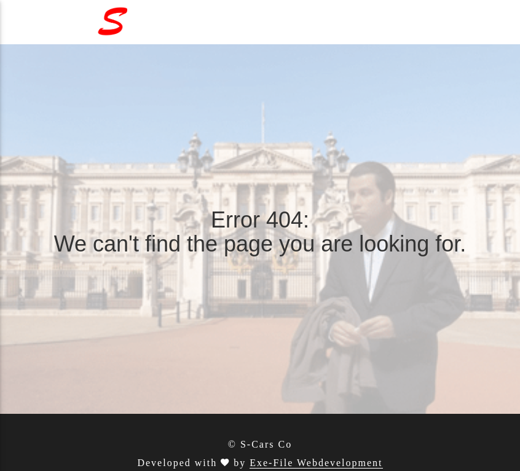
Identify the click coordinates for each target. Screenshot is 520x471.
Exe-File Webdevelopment (316, 462)
